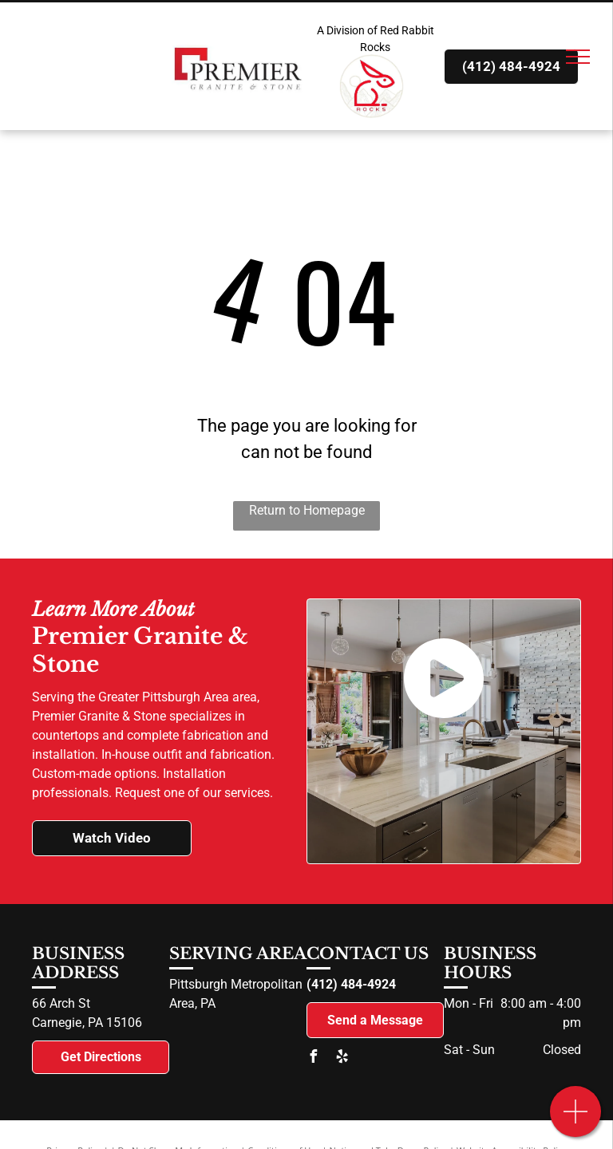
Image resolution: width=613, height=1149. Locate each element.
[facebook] (313, 1058)
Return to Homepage (307, 510)
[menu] (578, 56)
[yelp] (341, 1058)
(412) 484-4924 (351, 984)
